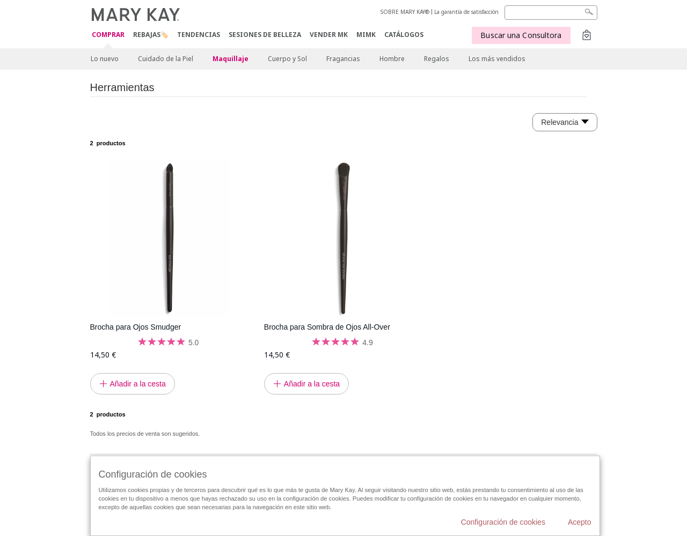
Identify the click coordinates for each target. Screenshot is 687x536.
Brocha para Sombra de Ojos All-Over (327, 327)
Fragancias (343, 58)
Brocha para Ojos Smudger (135, 327)
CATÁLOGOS (403, 34)
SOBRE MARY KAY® (405, 12)
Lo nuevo (105, 58)
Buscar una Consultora (520, 35)
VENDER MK (329, 34)
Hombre (392, 58)
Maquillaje (231, 58)
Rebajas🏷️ (151, 34)
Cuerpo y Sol (287, 58)
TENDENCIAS (198, 34)
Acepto (579, 522)
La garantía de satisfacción (466, 12)
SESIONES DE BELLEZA (265, 34)
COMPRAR (108, 35)
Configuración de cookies (503, 522)
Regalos (436, 58)
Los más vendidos (497, 58)
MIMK (366, 34)
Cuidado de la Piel (165, 58)
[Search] (551, 12)
